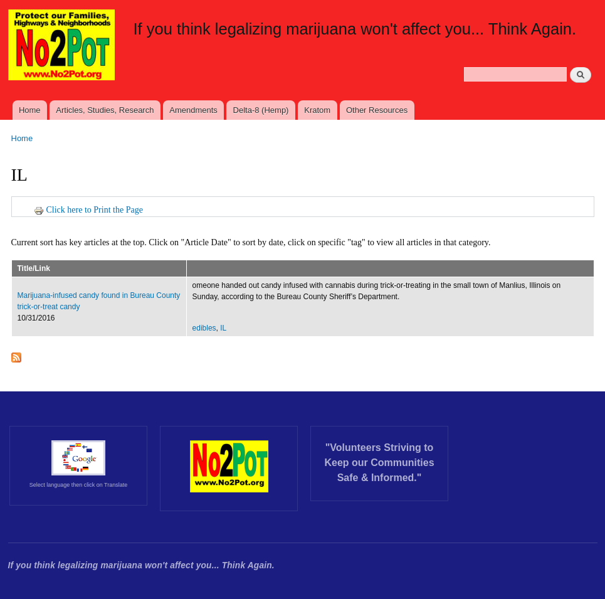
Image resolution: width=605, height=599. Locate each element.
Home (30, 110)
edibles (204, 328)
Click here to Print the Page (88, 210)
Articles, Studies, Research (105, 110)
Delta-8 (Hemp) (261, 110)
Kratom (317, 110)
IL (223, 328)
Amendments (193, 110)
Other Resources (377, 110)
